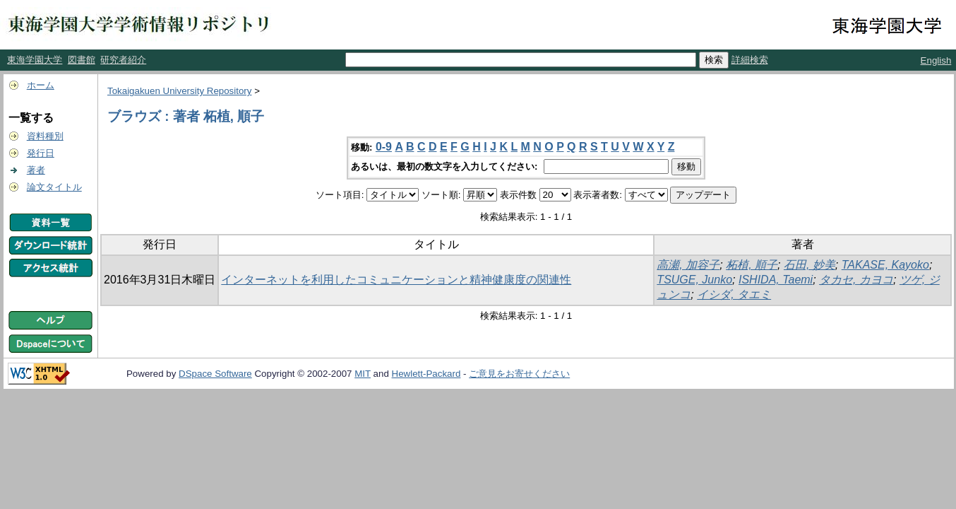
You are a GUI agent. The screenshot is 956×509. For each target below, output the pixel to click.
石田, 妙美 (809, 265)
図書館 (81, 59)
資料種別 (45, 136)
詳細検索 (749, 59)
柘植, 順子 (751, 265)
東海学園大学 (34, 59)
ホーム (40, 85)
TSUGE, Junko (694, 280)
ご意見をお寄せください (519, 373)
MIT (362, 373)
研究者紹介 (123, 59)
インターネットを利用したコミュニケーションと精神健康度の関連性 (396, 280)
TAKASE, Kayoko (885, 265)
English (936, 60)
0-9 (384, 147)
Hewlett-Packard (426, 373)
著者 (36, 170)
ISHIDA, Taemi (776, 280)
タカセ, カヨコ (856, 280)
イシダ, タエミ (734, 294)
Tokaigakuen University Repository (179, 91)
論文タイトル (54, 187)
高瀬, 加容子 (688, 265)
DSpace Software (215, 373)
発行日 (40, 153)
